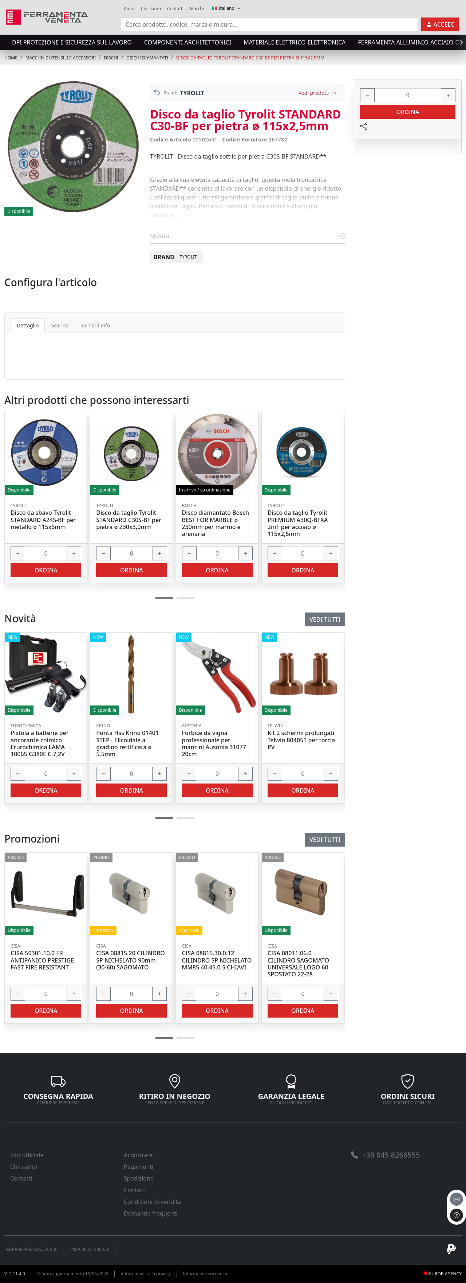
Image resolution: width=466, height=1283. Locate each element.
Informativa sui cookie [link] (205, 1274)
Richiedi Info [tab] (95, 325)
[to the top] (456, 1215)
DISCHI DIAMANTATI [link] (147, 58)
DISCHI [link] (111, 58)
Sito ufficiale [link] (27, 1155)
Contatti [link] (175, 8)
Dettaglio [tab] (28, 325)
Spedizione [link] (139, 1178)
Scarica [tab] (59, 325)
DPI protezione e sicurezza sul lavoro (72, 42)
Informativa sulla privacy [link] (146, 1274)
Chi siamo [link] (151, 8)
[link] (46, 16)
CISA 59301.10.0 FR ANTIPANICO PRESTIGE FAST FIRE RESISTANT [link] (42, 960)
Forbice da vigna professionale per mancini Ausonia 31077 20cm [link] (214, 744)
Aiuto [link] (129, 8)
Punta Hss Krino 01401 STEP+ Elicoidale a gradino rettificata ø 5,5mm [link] (127, 744)
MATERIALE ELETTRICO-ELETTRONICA (294, 42)
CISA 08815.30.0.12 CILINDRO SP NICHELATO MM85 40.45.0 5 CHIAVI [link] (217, 960)
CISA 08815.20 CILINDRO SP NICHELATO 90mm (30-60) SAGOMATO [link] (130, 960)
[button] (164, 1038)
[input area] (269, 24)
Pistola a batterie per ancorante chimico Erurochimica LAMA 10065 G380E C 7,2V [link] (40, 744)
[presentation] (459, 42)
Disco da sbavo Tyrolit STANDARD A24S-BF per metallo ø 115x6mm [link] (43, 519)
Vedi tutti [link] (324, 840)
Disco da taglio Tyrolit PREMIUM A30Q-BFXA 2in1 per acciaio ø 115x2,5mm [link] (298, 523)
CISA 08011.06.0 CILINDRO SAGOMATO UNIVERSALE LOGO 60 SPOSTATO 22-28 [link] (298, 964)
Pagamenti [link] (138, 1167)
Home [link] (10, 58)
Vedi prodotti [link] (318, 93)
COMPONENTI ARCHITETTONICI (187, 42)
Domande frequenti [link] (151, 1213)
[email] (456, 1199)
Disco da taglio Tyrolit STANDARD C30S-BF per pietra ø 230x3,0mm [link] (128, 519)
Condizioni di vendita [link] (152, 1202)
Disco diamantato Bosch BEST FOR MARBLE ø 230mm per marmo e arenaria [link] (215, 523)
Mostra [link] (247, 236)
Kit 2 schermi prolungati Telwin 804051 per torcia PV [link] (301, 740)
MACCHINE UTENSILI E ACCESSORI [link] (60, 58)
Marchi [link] (197, 8)
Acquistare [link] (138, 1155)
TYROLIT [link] (192, 93)
